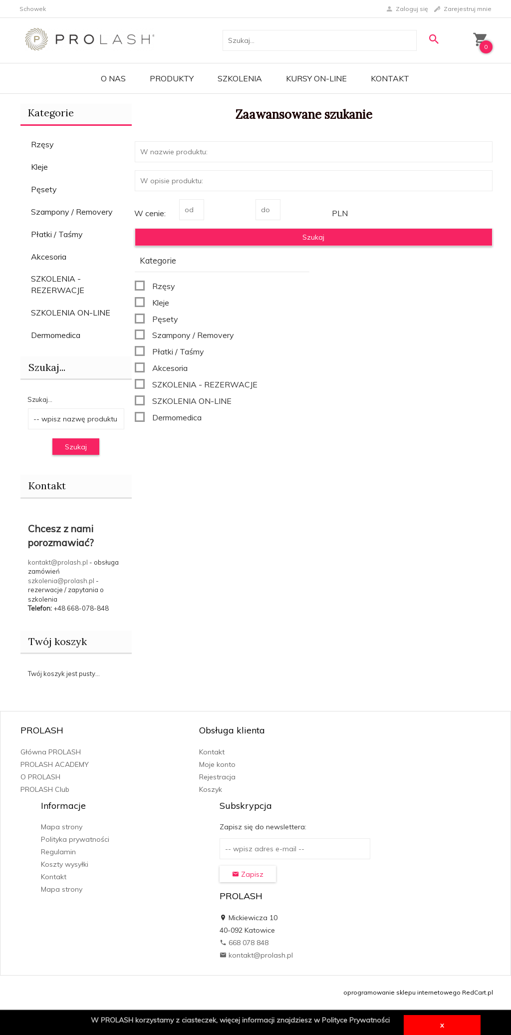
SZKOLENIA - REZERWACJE (57, 284)
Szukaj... (39, 399)
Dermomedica (55, 335)
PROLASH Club (44, 789)
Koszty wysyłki (64, 864)
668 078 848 (244, 942)
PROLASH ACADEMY (54, 764)
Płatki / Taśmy (57, 234)
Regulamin (58, 851)
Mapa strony (61, 826)
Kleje (39, 167)
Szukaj (76, 446)
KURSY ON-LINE (316, 78)
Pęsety (44, 189)
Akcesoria (48, 257)
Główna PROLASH (50, 751)
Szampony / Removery (72, 212)
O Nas (113, 78)
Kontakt (390, 78)
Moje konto (217, 764)
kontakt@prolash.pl (58, 562)
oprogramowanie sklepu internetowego (402, 992)
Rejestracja (217, 776)
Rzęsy (42, 144)
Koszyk (210, 789)
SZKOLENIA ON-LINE (70, 313)
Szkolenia (240, 78)
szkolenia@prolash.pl (61, 581)
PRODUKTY (172, 78)
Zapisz (247, 874)
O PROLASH (40, 776)
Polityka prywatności (75, 839)
